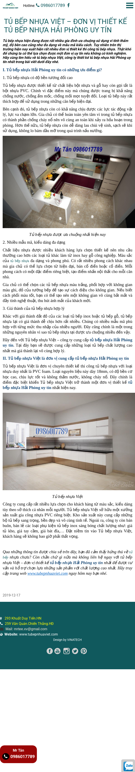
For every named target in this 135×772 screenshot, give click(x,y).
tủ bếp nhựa (19, 261)
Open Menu (129, 5)
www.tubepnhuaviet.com (31, 634)
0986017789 (50, 5)
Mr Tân (18, 750)
